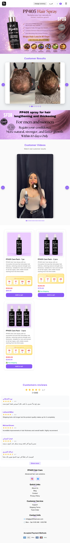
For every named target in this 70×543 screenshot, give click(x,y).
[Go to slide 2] (32, 106)
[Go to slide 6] (40, 106)
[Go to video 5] (32, 220)
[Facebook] (38, 479)
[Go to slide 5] (38, 106)
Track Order (35, 510)
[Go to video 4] (30, 220)
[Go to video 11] (40, 220)
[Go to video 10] (39, 220)
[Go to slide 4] (36, 106)
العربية (51, 3)
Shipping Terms (35, 507)
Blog (35, 491)
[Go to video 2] (27, 220)
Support (35, 505)
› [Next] (66, 85)
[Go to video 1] (26, 220)
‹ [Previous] (3, 85)
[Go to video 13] (43, 220)
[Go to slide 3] (34, 106)
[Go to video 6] (33, 220)
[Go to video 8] (36, 220)
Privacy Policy (35, 496)
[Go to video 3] (29, 220)
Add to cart (19, 295)
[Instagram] (32, 479)
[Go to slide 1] (29, 106)
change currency (40, 3)
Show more (35, 463)
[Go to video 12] (42, 220)
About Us (35, 488)
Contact (35, 493)
